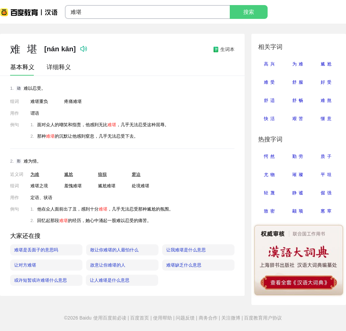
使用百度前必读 (110, 318)
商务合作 (208, 318)
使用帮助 (162, 318)
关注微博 (231, 318)
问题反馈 (185, 318)
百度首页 (139, 318)
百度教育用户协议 (262, 318)
